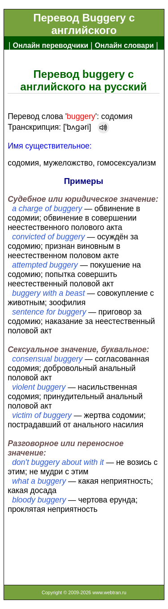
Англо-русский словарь (50, 60)
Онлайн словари (124, 45)
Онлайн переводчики (50, 45)
